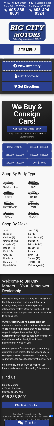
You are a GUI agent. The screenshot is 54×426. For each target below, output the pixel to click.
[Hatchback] (10, 205)
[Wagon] (33, 215)
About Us (20, 414)
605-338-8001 (17, 11)
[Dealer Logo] (27, 31)
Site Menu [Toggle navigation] (27, 50)
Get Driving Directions (27, 405)
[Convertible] (10, 185)
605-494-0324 (42, 11)
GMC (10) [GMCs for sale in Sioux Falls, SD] (8, 255)
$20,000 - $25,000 (39, 154)
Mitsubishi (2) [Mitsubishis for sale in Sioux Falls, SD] (35, 244)
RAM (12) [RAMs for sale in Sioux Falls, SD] (33, 255)
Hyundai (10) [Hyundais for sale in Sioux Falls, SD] (9, 265)
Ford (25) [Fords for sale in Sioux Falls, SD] (8, 251)
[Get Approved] (27, 76)
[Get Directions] (27, 86)
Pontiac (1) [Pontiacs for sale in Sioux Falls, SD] (33, 251)
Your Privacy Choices (44, 416)
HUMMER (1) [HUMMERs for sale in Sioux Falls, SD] (10, 261)
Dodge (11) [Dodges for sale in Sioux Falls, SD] (9, 248)
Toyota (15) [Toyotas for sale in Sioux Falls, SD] (34, 261)
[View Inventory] (27, 66)
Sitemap (30, 416)
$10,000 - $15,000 (39, 147)
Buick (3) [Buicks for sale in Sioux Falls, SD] (7, 234)
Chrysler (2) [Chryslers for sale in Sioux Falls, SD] (9, 244)
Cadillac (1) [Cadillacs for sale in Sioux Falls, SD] (9, 237)
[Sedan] (8, 215)
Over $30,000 (39, 162)
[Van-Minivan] (33, 205)
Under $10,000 (14, 147)
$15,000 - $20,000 (14, 154)
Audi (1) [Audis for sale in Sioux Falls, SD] (7, 230)
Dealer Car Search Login (8, 416)
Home (14, 414)
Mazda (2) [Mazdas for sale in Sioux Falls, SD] (33, 241)
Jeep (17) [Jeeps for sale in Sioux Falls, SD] (33, 230)
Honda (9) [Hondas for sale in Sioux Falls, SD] (8, 258)
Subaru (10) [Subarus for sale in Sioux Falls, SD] (34, 258)
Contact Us (28, 414)
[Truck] (33, 195)
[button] (2, 57)
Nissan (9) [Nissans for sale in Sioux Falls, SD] (33, 248)
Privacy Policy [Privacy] (37, 414)
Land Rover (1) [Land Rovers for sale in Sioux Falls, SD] (35, 237)
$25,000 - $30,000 (14, 162)
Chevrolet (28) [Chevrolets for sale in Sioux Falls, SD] (10, 241)
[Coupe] (8, 195)
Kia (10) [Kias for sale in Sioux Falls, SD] (32, 234)
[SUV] (33, 185)
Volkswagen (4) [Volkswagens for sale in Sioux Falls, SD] (36, 265)
